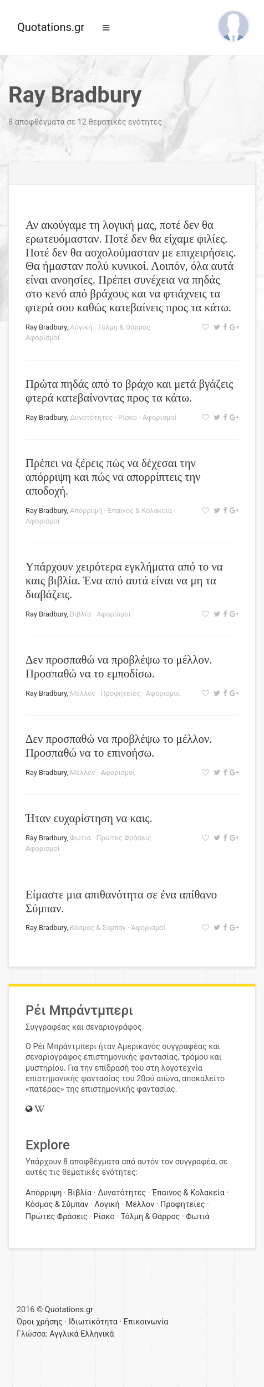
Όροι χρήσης (40, 1322)
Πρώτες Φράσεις (123, 838)
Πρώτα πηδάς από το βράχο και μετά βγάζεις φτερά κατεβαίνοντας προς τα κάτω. (129, 390)
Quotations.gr (50, 27)
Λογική (81, 327)
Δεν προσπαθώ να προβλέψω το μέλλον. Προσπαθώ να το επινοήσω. (119, 745)
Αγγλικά (63, 1334)
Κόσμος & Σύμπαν (98, 927)
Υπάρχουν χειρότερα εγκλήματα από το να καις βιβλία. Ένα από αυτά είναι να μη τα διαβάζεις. (124, 580)
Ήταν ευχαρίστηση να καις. (89, 817)
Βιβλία (80, 614)
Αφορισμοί (43, 337)
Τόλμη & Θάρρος (124, 327)
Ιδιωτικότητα (93, 1322)
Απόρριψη (86, 510)
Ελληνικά (97, 1334)
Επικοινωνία (146, 1322)
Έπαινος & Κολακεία (140, 510)
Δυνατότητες (91, 417)
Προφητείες (120, 693)
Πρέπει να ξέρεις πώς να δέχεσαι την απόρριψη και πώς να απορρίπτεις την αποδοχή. (113, 476)
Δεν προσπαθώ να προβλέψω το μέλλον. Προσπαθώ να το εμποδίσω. (119, 666)
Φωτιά (80, 838)
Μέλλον (82, 693)
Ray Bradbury (46, 327)
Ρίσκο (127, 417)
